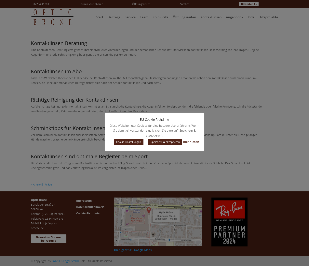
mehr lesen (191, 142)
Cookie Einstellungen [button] (128, 142)
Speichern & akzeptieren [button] (165, 142)
